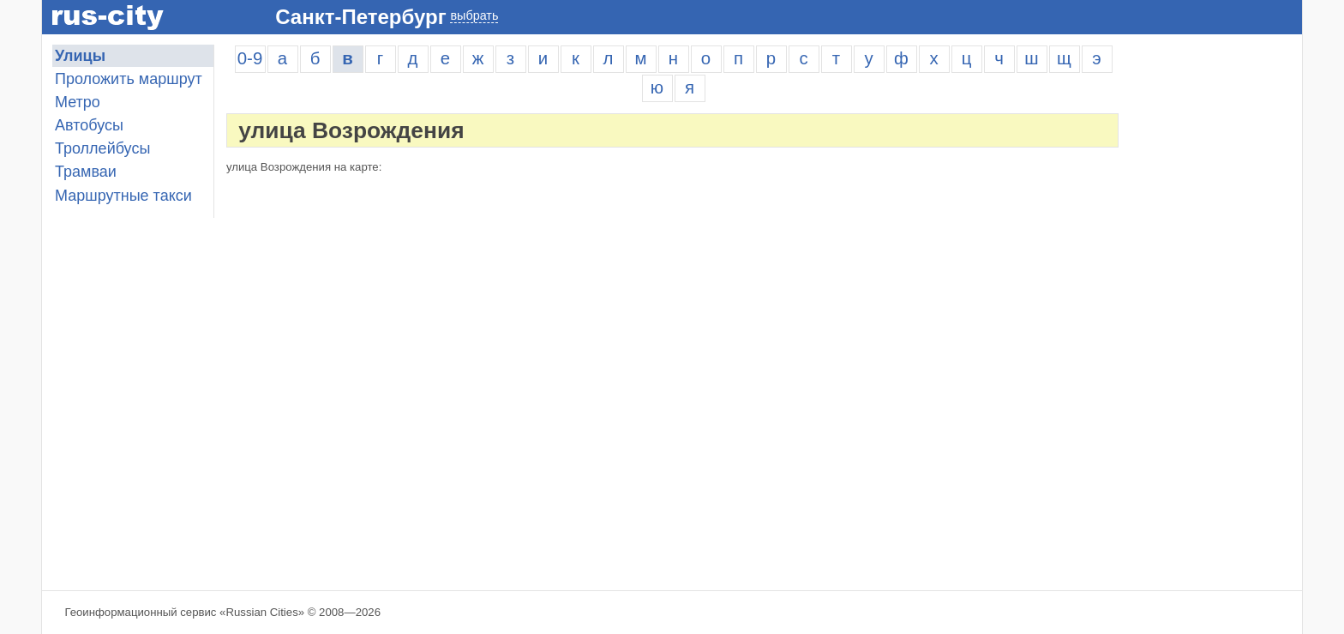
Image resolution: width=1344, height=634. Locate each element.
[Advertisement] (1216, 302)
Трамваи (86, 171)
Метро (77, 102)
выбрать (474, 15)
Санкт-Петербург (360, 16)
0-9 (249, 58)
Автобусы (89, 125)
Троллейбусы (102, 148)
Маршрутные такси (123, 195)
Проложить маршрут (128, 79)
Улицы (80, 55)
